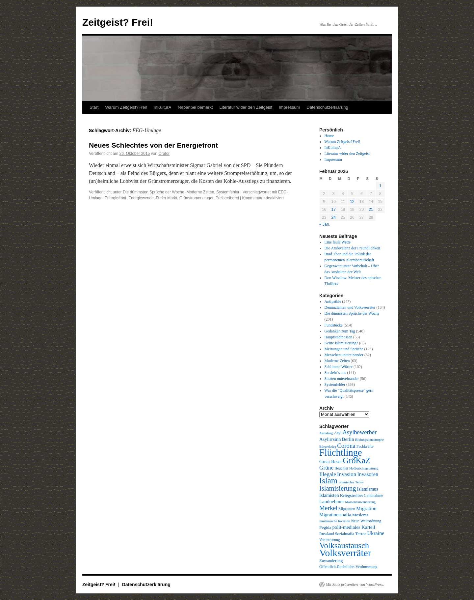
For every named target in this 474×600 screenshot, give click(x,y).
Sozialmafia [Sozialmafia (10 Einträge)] (344, 533)
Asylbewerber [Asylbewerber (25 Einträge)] (359, 432)
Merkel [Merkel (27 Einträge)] (328, 507)
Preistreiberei (227, 198)
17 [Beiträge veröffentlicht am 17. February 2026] (333, 209)
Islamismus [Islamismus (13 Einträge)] (367, 489)
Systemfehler (227, 192)
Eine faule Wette (338, 242)
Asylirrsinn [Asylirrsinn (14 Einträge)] (330, 439)
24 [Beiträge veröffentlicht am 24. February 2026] (333, 217)
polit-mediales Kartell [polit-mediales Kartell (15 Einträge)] (353, 527)
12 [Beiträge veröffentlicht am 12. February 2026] (352, 201)
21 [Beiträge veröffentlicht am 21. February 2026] (371, 209)
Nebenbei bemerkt (195, 107)
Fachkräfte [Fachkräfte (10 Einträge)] (365, 446)
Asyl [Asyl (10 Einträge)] (337, 433)
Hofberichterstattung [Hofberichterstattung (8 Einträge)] (363, 468)
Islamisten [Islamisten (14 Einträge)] (329, 495)
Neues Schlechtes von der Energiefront (153, 145)
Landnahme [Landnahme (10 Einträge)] (373, 495)
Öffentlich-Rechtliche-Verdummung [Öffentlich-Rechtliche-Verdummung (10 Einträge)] (348, 566)
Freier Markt (166, 198)
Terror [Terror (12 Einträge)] (360, 533)
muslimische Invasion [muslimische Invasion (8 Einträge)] (334, 521)
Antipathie (333, 301)
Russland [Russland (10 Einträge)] (326, 533)
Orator (164, 153)
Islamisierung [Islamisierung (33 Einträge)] (337, 488)
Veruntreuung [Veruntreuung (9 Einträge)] (329, 540)
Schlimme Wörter (339, 366)
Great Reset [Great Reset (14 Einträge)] (330, 461)
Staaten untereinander (342, 378)
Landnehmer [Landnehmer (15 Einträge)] (331, 501)
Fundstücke (334, 325)
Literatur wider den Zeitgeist (246, 107)
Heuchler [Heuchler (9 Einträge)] (341, 468)
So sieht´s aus (335, 372)
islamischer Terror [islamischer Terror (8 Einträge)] (351, 482)
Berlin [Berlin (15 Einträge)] (348, 439)
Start (94, 107)
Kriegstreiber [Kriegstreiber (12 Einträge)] (351, 495)
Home (329, 135)
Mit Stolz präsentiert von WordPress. (355, 584)
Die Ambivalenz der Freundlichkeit (353, 248)
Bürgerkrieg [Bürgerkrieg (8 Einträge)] (327, 446)
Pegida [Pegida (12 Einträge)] (325, 527)
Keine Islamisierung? (341, 343)
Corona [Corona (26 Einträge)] (346, 445)
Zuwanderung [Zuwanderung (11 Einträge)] (331, 560)
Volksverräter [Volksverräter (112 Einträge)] (345, 553)
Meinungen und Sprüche (344, 349)
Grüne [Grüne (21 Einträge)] (326, 468)
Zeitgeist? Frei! (117, 22)
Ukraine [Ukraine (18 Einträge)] (375, 533)
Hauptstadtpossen (339, 337)
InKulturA (162, 107)
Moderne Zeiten (200, 192)
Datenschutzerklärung (327, 107)
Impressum (289, 107)
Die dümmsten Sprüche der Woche (153, 192)
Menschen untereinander (344, 355)
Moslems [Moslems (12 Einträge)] (360, 514)
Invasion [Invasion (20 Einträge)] (346, 474)
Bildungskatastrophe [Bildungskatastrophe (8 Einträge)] (369, 440)
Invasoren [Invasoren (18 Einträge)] (367, 474)
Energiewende (141, 198)
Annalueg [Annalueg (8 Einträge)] (326, 433)
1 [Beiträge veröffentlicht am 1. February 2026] (380, 186)
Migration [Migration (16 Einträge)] (366, 508)
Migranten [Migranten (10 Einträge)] (346, 508)
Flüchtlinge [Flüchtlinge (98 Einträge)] (340, 452)
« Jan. (324, 224)
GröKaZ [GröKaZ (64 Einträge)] (356, 460)
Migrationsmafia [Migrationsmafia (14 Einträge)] (335, 514)
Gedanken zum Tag (340, 331)
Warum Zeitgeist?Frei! (126, 107)
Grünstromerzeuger (196, 198)
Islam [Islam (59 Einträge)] (328, 480)
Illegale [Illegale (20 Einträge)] (327, 474)
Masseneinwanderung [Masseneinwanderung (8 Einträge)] (360, 502)
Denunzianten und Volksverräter (350, 307)
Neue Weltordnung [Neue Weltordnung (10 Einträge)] (366, 521)
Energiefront (115, 198)
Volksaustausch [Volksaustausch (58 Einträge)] (344, 545)
